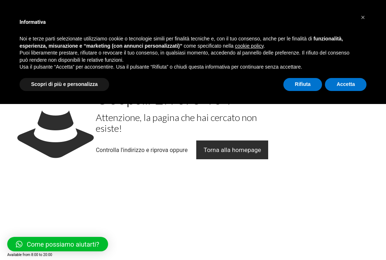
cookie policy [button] (249, 46)
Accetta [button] (345, 84)
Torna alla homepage (232, 149)
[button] (363, 17)
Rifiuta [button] (303, 84)
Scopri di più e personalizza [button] (64, 84)
